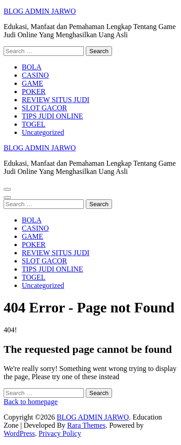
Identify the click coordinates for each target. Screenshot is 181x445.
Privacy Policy (60, 433)
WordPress (19, 433)
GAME (32, 83)
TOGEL (33, 124)
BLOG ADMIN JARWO (40, 11)
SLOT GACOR (44, 108)
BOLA (32, 67)
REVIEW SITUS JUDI (55, 100)
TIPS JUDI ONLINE (52, 116)
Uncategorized (43, 132)
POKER (33, 91)
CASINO (35, 75)
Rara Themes (86, 425)
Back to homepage (31, 401)
